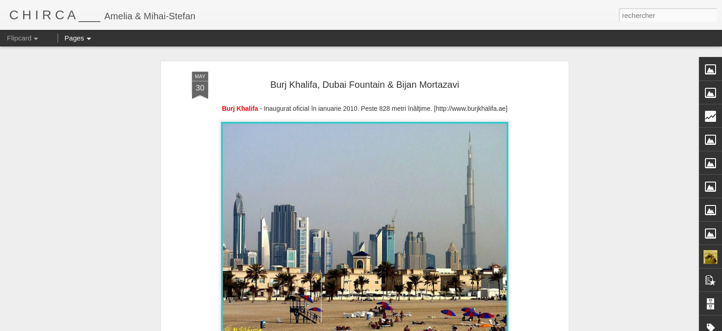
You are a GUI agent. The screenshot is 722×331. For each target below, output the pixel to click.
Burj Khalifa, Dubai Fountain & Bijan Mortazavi (364, 85)
